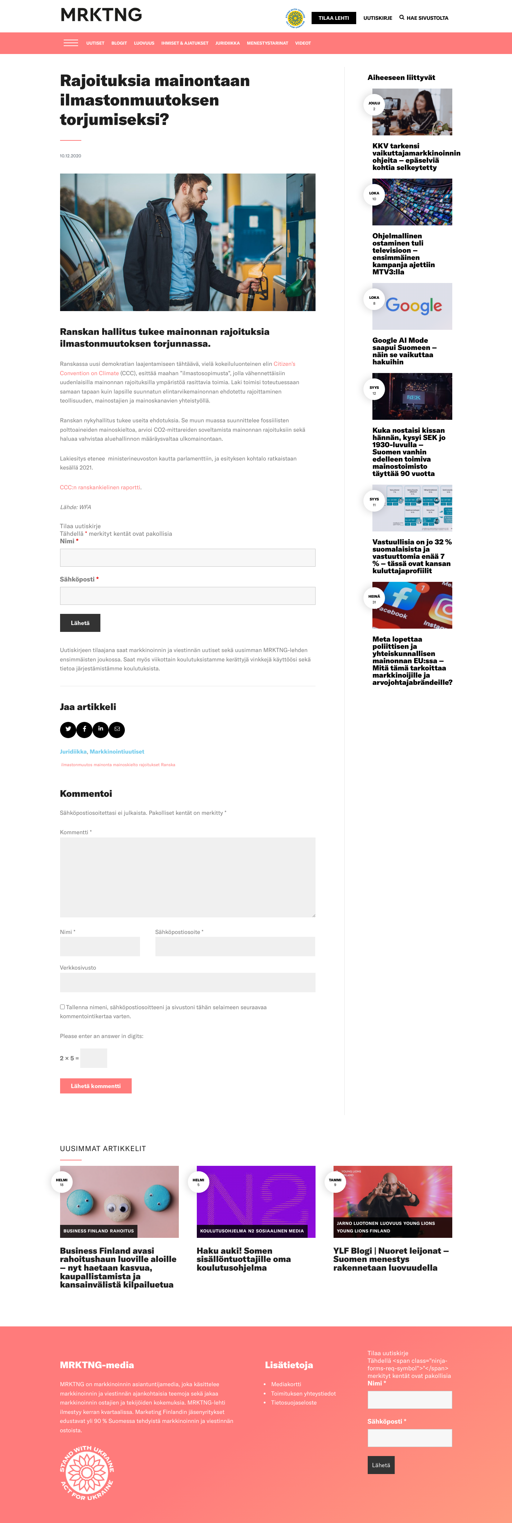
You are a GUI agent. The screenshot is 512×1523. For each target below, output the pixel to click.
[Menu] (70, 43)
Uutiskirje (377, 18)
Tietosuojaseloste (294, 1402)
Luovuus (144, 43)
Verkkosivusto (78, 967)
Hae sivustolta (423, 18)
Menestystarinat (267, 43)
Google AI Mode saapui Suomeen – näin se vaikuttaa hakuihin (404, 351)
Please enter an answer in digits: (102, 1036)
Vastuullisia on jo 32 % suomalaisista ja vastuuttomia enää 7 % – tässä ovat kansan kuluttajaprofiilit (412, 556)
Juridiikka (228, 43)
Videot (303, 43)
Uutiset (95, 43)
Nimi (69, 541)
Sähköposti (79, 579)
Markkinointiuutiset (117, 751)
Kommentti (76, 832)
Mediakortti (286, 1384)
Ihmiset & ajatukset (184, 43)
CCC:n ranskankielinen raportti (100, 487)
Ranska (168, 765)
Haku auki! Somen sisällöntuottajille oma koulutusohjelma (244, 1259)
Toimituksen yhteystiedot (303, 1393)
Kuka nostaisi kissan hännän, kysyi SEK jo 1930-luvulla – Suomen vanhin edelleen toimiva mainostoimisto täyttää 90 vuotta (408, 452)
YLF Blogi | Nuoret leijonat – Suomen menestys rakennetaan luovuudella (391, 1259)
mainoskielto (125, 765)
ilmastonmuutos (76, 765)
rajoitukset (149, 765)
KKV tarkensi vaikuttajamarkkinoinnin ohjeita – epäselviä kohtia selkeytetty (416, 156)
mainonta (103, 765)
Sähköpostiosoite (179, 932)
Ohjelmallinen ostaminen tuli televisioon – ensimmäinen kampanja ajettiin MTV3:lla (403, 254)
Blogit (119, 43)
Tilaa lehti (334, 18)
